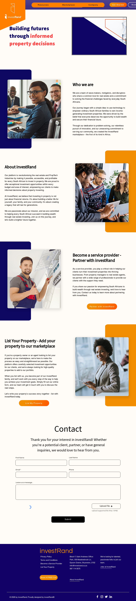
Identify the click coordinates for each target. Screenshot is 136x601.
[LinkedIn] (111, 596)
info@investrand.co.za (78, 566)
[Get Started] (118, 5)
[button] (43, 5)
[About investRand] (78, 579)
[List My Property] (34, 403)
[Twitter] (106, 596)
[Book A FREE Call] (49, 577)
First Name (20, 458)
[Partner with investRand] (102, 306)
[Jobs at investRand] (109, 566)
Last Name (73, 457)
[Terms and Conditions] (49, 560)
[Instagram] (102, 596)
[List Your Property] (49, 567)
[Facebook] (97, 596)
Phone (71, 470)
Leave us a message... (24, 482)
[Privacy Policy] (49, 556)
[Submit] (68, 519)
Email (18, 470)
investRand (56, 551)
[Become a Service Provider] (51, 563)
